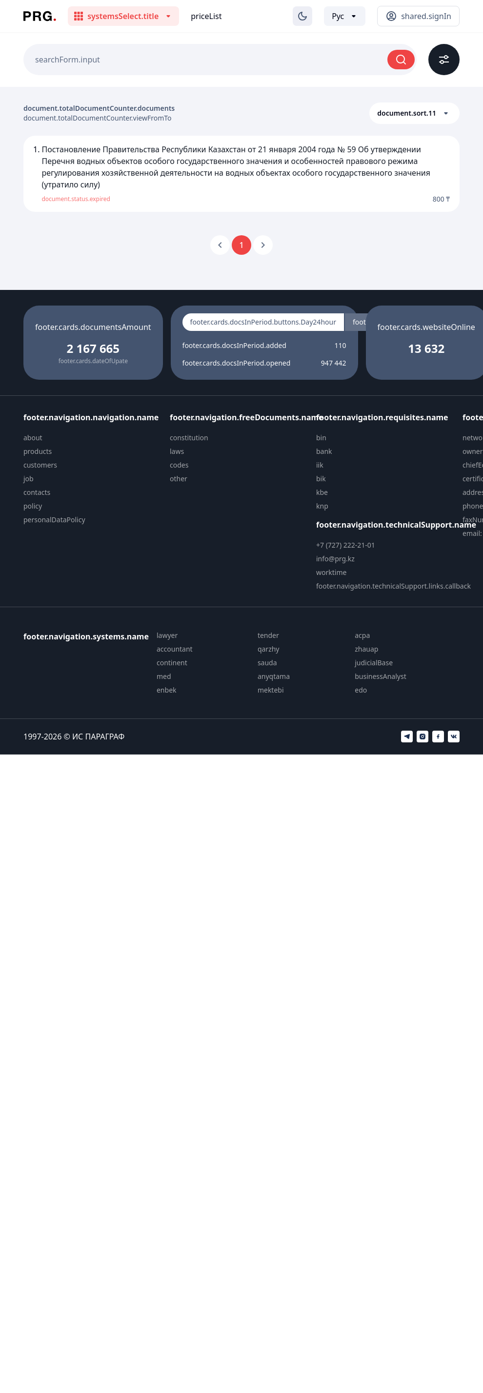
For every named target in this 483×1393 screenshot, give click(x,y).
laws (177, 451)
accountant (175, 649)
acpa (362, 635)
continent (172, 662)
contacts (36, 492)
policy (32, 506)
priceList (206, 16)
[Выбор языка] (344, 16)
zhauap (366, 649)
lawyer (167, 635)
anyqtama (274, 676)
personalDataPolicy (54, 519)
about (32, 437)
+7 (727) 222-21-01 (345, 545)
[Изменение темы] (302, 16)
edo (361, 690)
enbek (167, 690)
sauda (267, 662)
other (178, 478)
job (28, 478)
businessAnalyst (380, 676)
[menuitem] (92, 438)
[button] (414, 113)
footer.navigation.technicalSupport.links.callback (393, 586)
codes (179, 465)
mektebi (271, 690)
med (164, 676)
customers (40, 465)
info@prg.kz (335, 558)
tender (268, 635)
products (37, 451)
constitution (189, 437)
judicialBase (374, 662)
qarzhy (269, 649)
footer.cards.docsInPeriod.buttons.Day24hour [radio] (263, 322)
